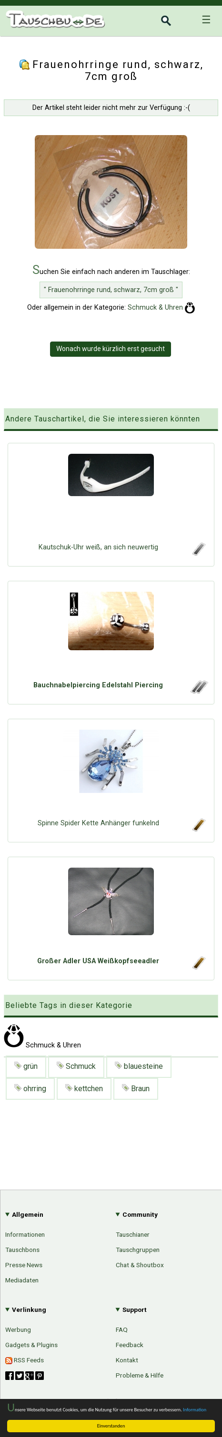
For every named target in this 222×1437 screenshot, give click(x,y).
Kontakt (127, 1360)
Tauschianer (133, 1234)
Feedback (129, 1345)
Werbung (18, 1329)
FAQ (122, 1329)
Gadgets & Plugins (31, 1345)
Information (194, 1410)
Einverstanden (111, 1426)
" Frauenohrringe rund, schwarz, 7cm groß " (111, 290)
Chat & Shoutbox (140, 1265)
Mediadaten (22, 1280)
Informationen (25, 1234)
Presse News (23, 1265)
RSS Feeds (24, 1360)
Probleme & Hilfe (139, 1375)
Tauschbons (22, 1249)
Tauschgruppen (138, 1249)
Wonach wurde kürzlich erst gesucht (110, 348)
